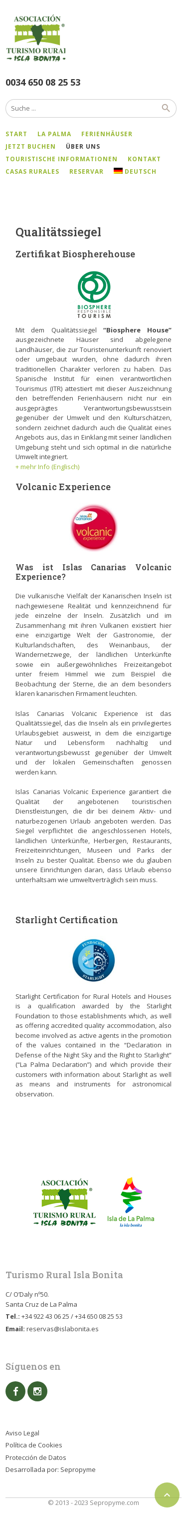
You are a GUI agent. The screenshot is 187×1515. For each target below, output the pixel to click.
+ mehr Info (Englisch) (47, 466)
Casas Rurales (32, 171)
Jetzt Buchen (30, 146)
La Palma (54, 134)
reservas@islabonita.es (62, 1328)
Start (16, 134)
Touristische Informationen (61, 159)
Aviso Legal (22, 1432)
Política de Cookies (33, 1444)
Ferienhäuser (107, 134)
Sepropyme (78, 1469)
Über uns (83, 146)
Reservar (86, 171)
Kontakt (144, 159)
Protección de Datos (35, 1457)
